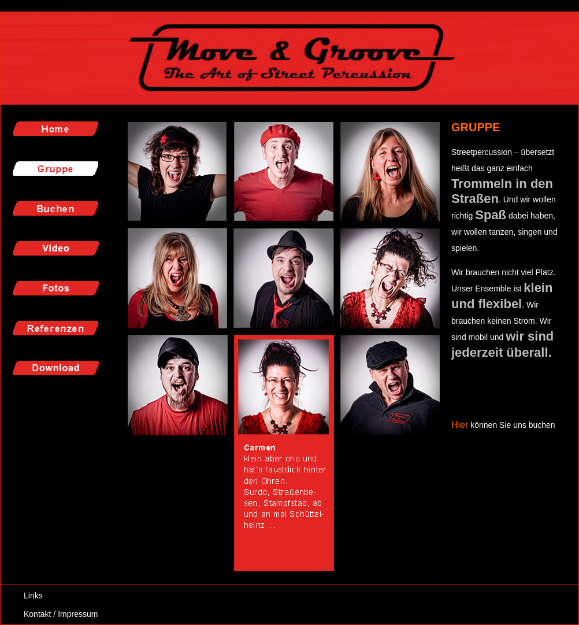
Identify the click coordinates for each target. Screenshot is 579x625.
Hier (459, 425)
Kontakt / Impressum (61, 614)
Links (33, 595)
